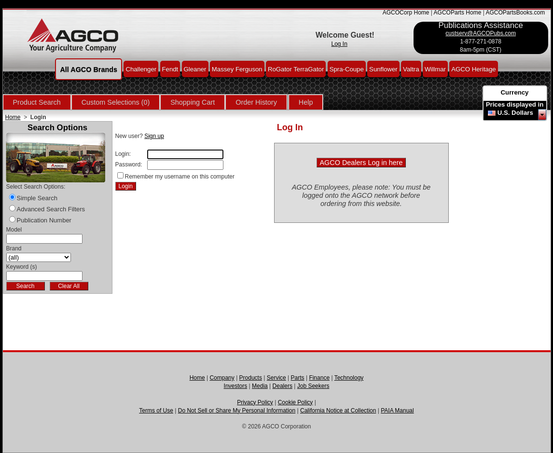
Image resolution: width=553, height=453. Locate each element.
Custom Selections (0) (116, 102)
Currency (515, 92)
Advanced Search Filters (51, 209)
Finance (319, 377)
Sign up (154, 136)
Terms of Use (156, 410)
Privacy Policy (255, 402)
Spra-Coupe (347, 68)
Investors (236, 386)
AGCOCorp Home (406, 12)
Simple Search (37, 198)
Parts (297, 377)
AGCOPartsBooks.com (515, 12)
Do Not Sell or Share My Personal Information (236, 410)
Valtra (411, 68)
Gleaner (195, 68)
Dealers (282, 386)
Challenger (140, 68)
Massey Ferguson (237, 68)
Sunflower (383, 68)
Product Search (37, 102)
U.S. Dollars (515, 112)
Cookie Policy (295, 402)
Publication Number (44, 220)
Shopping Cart (192, 102)
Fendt (170, 68)
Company (221, 377)
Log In (339, 44)
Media (260, 386)
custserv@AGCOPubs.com (480, 33)
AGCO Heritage (473, 68)
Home (13, 117)
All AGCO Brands (88, 69)
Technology (349, 377)
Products (250, 377)
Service (276, 377)
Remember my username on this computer (180, 176)
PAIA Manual (397, 410)
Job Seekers (313, 386)
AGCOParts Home (458, 12)
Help (306, 102)
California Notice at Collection (338, 410)
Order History (256, 102)
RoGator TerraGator (296, 68)
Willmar (435, 68)
